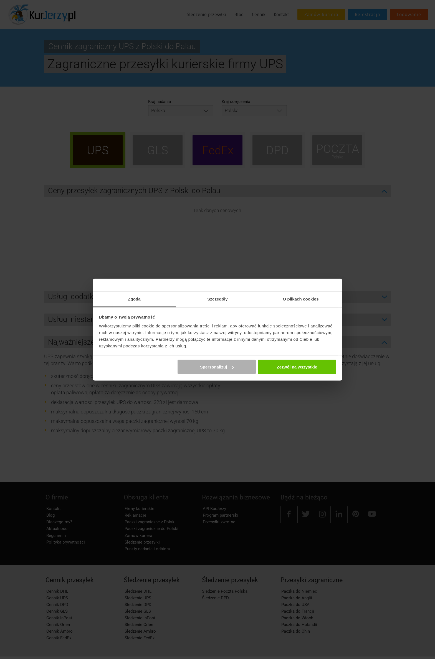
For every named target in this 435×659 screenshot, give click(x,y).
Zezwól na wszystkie (297, 367)
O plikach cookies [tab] (300, 298)
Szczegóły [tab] (217, 298)
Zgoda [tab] (134, 298)
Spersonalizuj (217, 367)
